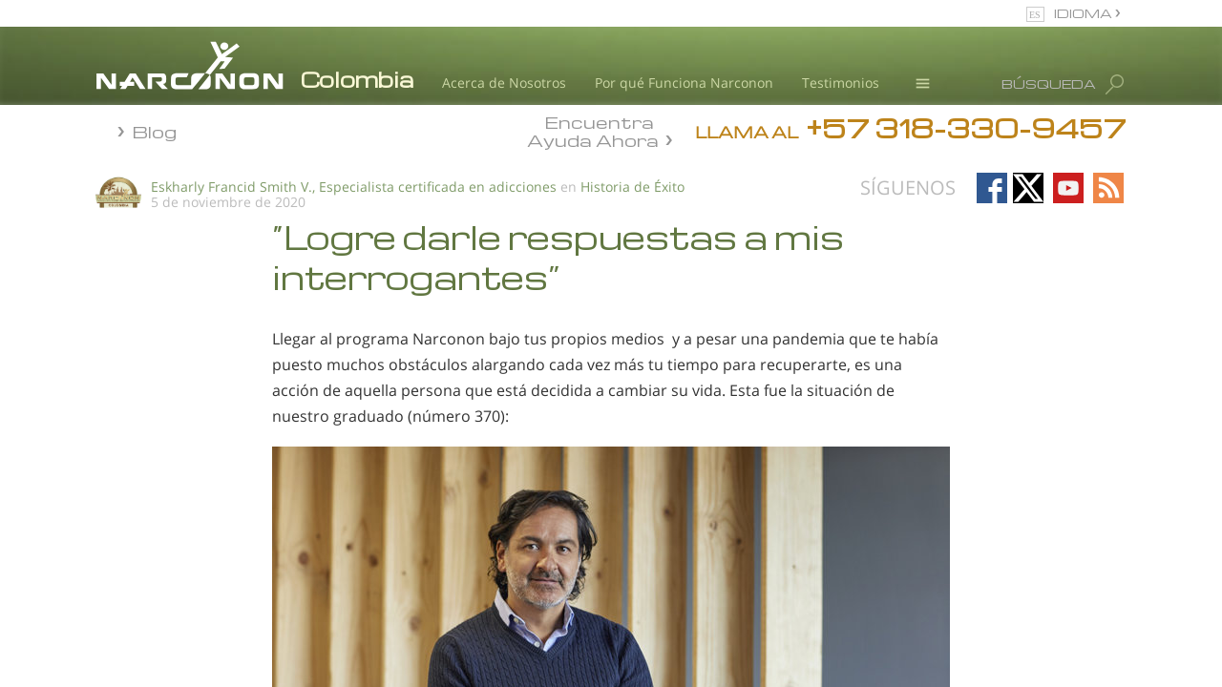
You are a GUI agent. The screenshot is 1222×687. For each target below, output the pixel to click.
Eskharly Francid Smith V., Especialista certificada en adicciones (354, 186)
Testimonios (840, 82)
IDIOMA (1084, 13)
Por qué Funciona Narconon (684, 82)
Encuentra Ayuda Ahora (593, 130)
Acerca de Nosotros (504, 82)
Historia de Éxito (632, 186)
